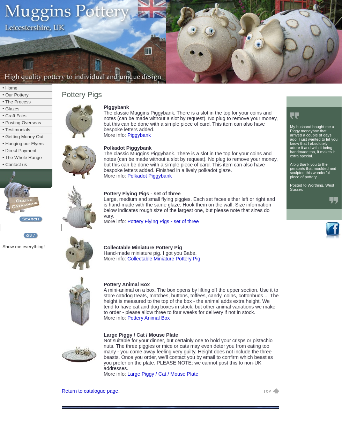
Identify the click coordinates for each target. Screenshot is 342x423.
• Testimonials (16, 129)
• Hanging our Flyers (23, 143)
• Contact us (14, 164)
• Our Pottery (15, 94)
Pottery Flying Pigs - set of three (163, 221)
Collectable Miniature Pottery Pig (163, 258)
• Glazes (11, 108)
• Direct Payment (19, 150)
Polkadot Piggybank (149, 176)
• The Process (16, 101)
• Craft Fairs (14, 115)
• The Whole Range (22, 157)
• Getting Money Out (22, 136)
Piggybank (139, 135)
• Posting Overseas (21, 122)
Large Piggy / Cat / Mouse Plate (162, 374)
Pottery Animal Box (148, 318)
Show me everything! (23, 246)
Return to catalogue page (90, 391)
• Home (9, 88)
